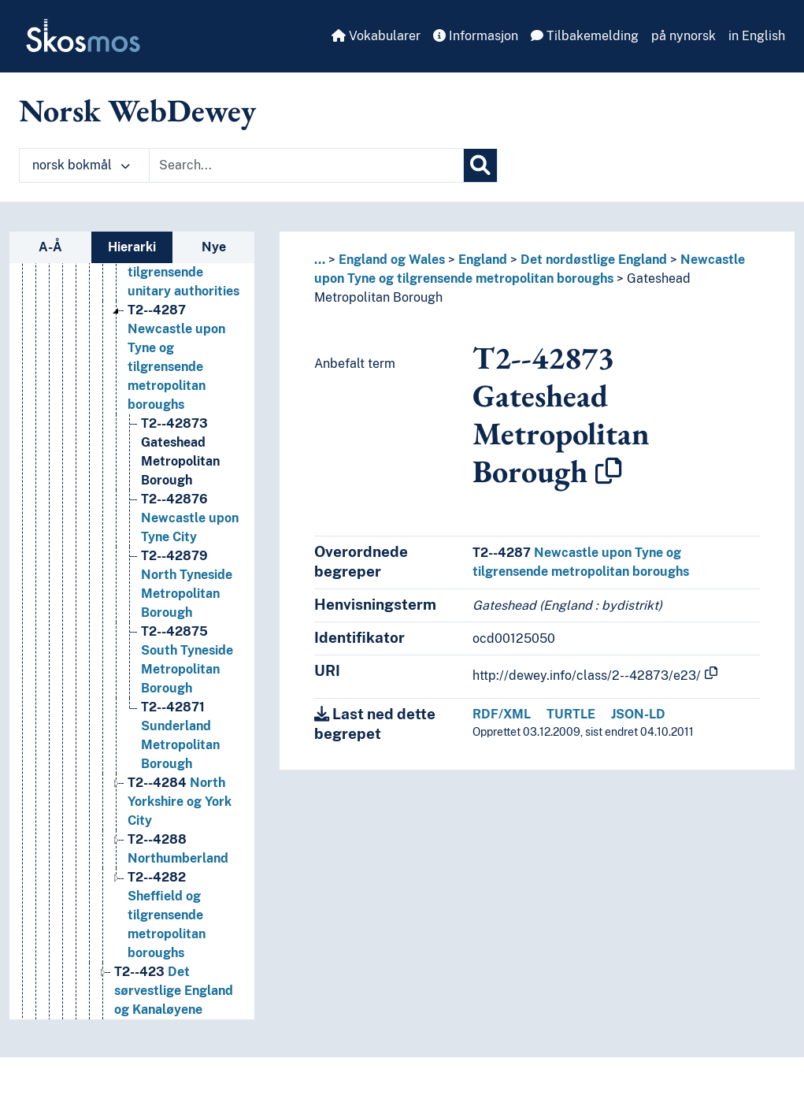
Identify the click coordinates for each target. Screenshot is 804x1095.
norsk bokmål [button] (81, 165)
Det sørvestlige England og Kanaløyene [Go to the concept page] (173, 990)
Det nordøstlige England (594, 259)
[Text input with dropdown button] (306, 165)
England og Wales (392, 259)
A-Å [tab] (50, 246)
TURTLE (570, 714)
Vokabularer (376, 35)
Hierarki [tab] (132, 246)
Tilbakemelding (585, 35)
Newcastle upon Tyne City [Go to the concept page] (190, 518)
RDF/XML (501, 714)
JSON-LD (638, 714)
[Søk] (480, 165)
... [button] (319, 259)
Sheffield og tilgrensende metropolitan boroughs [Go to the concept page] (167, 915)
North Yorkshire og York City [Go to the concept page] (180, 801)
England (482, 259)
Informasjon (475, 35)
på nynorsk (683, 35)
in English (756, 35)
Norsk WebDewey (137, 110)
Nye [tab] (214, 246)
